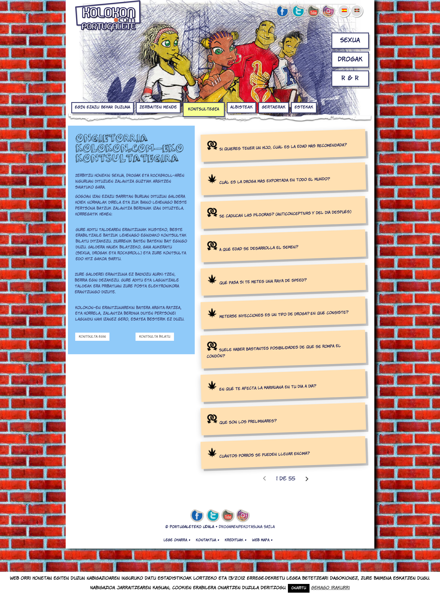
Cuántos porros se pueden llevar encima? (264, 455)
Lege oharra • (177, 540)
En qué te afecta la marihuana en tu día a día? (268, 388)
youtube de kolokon (313, 11)
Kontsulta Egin (92, 336)
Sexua (350, 40)
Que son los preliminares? (248, 422)
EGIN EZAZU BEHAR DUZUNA (102, 107)
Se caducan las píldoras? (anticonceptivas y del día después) (285, 214)
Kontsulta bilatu (154, 336)
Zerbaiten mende (158, 107)
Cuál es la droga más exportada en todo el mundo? (274, 181)
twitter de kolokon (298, 11)
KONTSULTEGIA (203, 109)
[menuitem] (344, 6)
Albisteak (241, 107)
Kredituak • (235, 540)
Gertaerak (273, 107)
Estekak (304, 107)
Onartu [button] (298, 588)
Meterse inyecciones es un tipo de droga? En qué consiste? (284, 314)
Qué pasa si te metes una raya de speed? (263, 282)
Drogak (350, 60)
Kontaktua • (207, 540)
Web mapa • (262, 540)
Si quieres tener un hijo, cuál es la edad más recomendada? (283, 147)
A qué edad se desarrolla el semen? (258, 248)
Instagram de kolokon (329, 11)
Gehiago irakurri (330, 588)
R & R (350, 78)
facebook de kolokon (282, 11)
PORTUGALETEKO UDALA (192, 527)
